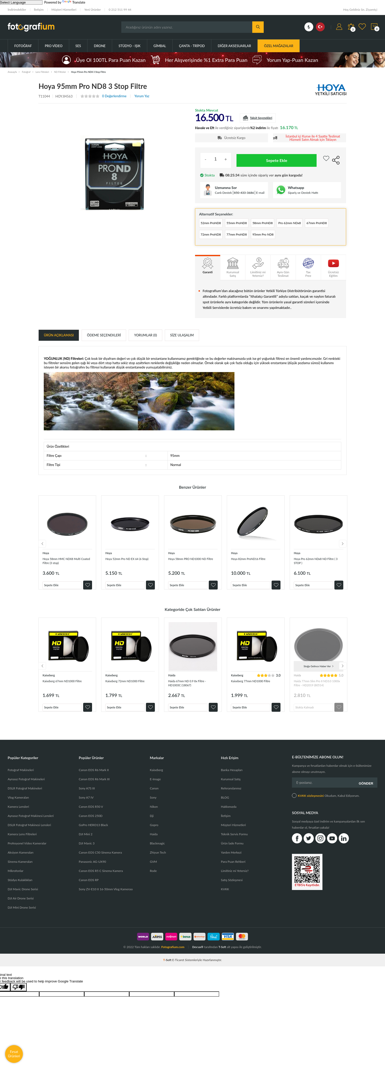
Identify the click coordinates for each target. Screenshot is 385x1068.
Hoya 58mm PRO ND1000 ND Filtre (192, 563)
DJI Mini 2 (86, 842)
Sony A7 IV (86, 805)
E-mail (260, 193)
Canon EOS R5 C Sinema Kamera (101, 878)
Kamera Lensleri (18, 814)
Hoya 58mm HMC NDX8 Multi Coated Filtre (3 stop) (66, 563)
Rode (153, 878)
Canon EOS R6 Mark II (94, 777)
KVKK (225, 897)
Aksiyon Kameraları (20, 860)
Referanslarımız (231, 796)
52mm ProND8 (214, 223)
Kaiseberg (49, 680)
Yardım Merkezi (231, 860)
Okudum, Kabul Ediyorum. (325, 802)
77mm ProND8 (277, 236)
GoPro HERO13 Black (93, 832)
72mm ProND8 (245, 236)
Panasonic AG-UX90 (92, 869)
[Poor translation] (18, 995)
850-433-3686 (244, 193)
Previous (38, 547)
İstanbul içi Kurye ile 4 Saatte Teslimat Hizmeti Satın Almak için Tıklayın (313, 138)
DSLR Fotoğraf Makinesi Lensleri (29, 832)
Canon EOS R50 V (91, 814)
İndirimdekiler (17, 9)
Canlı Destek (223, 193)
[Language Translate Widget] (21, 2)
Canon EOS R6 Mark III (94, 787)
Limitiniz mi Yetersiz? (235, 878)
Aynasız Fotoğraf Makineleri (26, 787)
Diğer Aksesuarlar (234, 46)
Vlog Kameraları (18, 805)
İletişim (39, 9)
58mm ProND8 (277, 223)
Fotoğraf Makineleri (21, 777)
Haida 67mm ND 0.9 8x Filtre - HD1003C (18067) (192, 687)
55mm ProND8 (245, 223)
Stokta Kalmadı (307, 711)
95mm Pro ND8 (309, 236)
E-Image (155, 787)
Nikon (154, 814)
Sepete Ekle (276, 160)
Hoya (46, 555)
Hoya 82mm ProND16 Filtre (253, 561)
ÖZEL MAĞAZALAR (278, 46)
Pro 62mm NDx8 (310, 223)
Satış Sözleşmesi (232, 887)
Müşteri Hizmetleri (63, 9)
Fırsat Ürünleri (14, 1054)
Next (346, 547)
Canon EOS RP (89, 887)
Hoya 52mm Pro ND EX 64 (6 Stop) (128, 563)
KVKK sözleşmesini (311, 802)
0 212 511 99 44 (120, 9)
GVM (153, 869)
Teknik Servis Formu (234, 842)
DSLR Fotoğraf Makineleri (25, 796)
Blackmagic (157, 851)
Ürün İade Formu (232, 851)
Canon (154, 796)
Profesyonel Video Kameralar (27, 851)
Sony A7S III (87, 796)
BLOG (225, 805)
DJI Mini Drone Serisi (22, 915)
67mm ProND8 (214, 236)
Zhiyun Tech (158, 860)
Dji (152, 823)
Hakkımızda (228, 814)
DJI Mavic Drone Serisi (23, 897)
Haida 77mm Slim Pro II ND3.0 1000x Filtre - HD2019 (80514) (318, 687)
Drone (100, 46)
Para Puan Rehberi (233, 869)
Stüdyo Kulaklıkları (20, 887)
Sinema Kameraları (20, 869)
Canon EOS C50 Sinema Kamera (100, 860)
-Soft (167, 967)
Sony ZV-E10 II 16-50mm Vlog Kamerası (106, 897)
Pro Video (53, 46)
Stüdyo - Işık (129, 46)
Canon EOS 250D (90, 823)
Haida (172, 680)
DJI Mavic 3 (87, 851)
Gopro (154, 832)
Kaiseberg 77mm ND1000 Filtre (251, 687)
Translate (73, 2)
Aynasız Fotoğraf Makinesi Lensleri (31, 823)
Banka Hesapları (232, 777)
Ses (78, 46)
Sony (153, 805)
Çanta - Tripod (192, 46)
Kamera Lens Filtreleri (22, 842)
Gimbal (160, 46)
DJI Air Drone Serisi (21, 906)
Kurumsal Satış (231, 787)
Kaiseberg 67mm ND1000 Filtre (62, 687)
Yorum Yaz (141, 96)
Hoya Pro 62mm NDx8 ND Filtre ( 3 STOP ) (314, 563)
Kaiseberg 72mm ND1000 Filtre (125, 687)
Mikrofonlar (15, 878)
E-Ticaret (178, 967)
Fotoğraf (23, 46)
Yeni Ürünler (92, 9)
